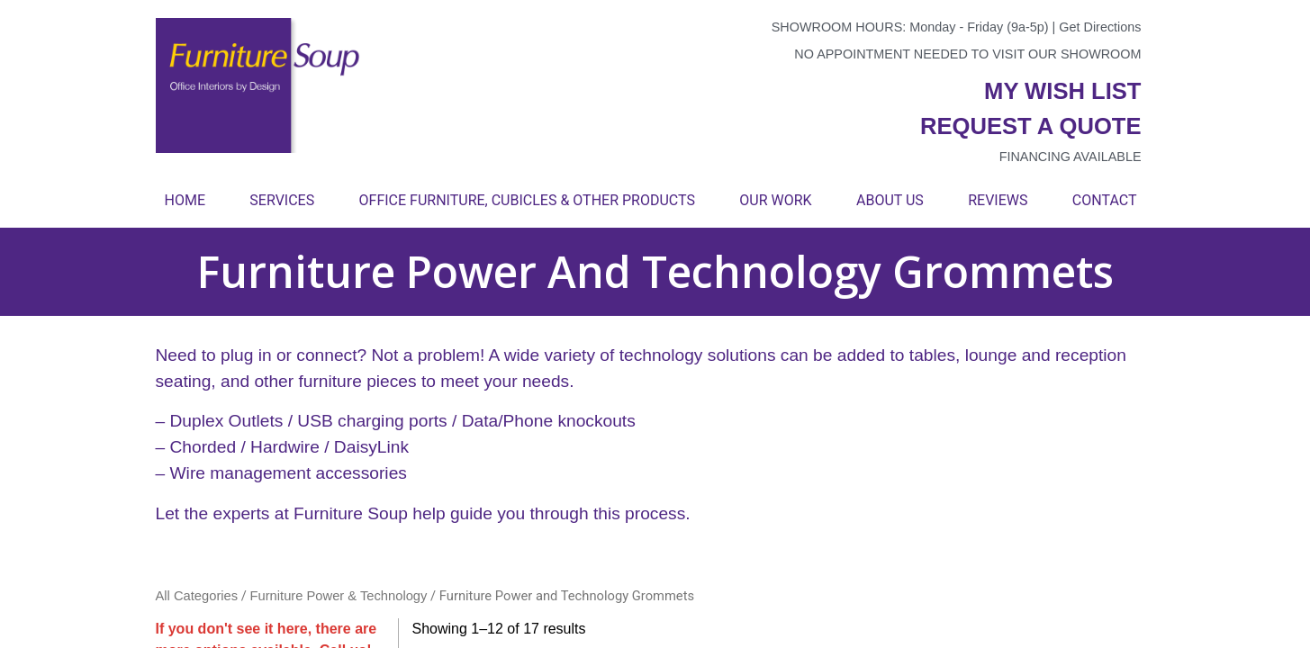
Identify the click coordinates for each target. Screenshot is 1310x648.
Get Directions (1100, 27)
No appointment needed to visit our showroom (967, 54)
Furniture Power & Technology (339, 596)
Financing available (1070, 156)
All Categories (197, 596)
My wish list (1062, 91)
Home (185, 200)
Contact (1104, 200)
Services (281, 200)
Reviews (997, 200)
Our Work (775, 200)
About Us (890, 200)
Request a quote (1031, 126)
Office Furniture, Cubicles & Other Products (527, 200)
